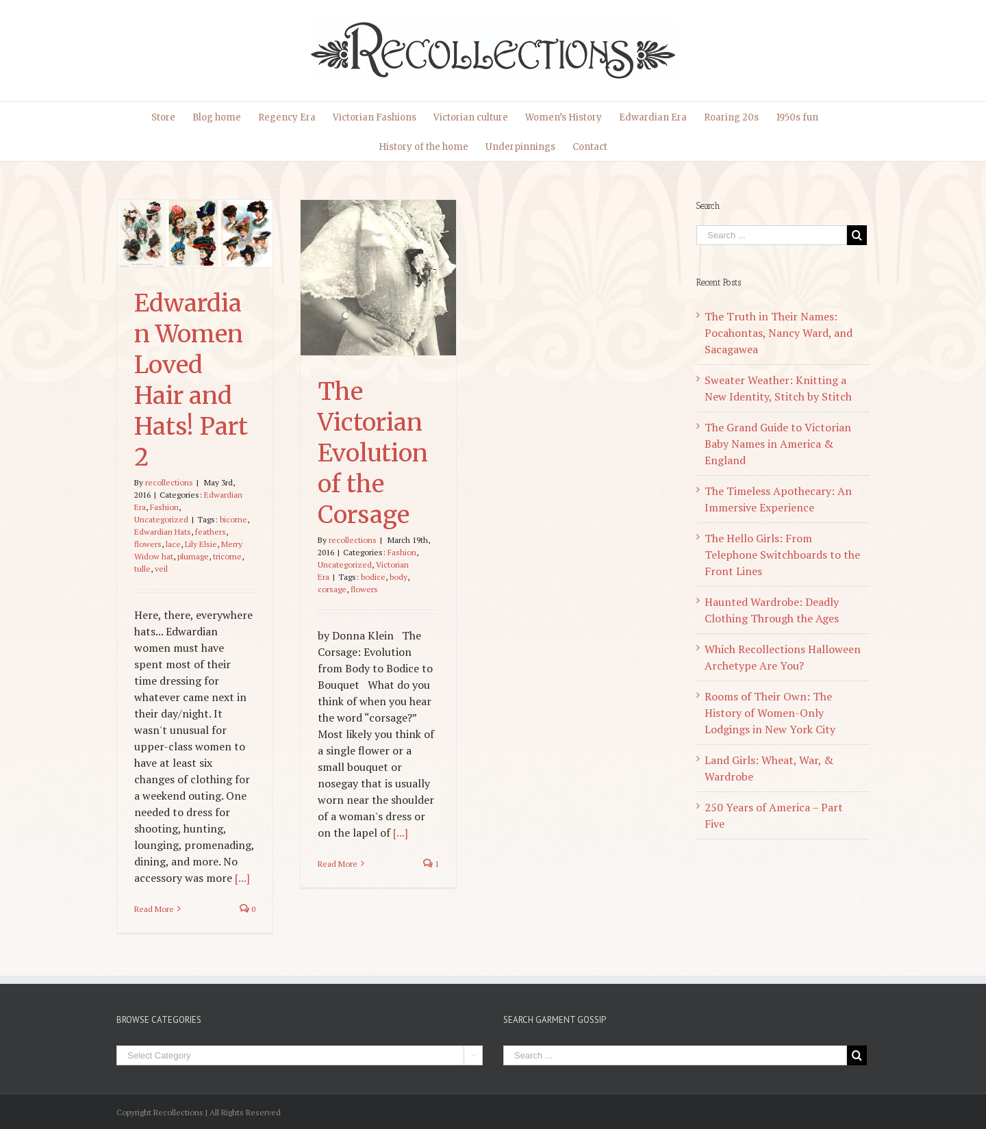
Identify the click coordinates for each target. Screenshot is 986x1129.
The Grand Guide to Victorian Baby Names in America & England (778, 444)
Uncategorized (161, 519)
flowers (148, 544)
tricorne (227, 556)
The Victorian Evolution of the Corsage (373, 453)
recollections (169, 482)
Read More (154, 909)
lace (173, 544)
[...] (242, 877)
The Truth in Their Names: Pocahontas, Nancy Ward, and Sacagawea (778, 333)
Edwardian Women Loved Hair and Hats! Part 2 (191, 380)
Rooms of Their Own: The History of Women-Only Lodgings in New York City (770, 713)
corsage (332, 589)
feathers (210, 532)
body (398, 577)
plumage (193, 556)
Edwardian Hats (162, 532)
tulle (142, 568)
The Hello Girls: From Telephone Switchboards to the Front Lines (782, 555)
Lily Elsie (201, 544)
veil (161, 568)
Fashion (164, 507)
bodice (373, 577)
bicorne (233, 519)
